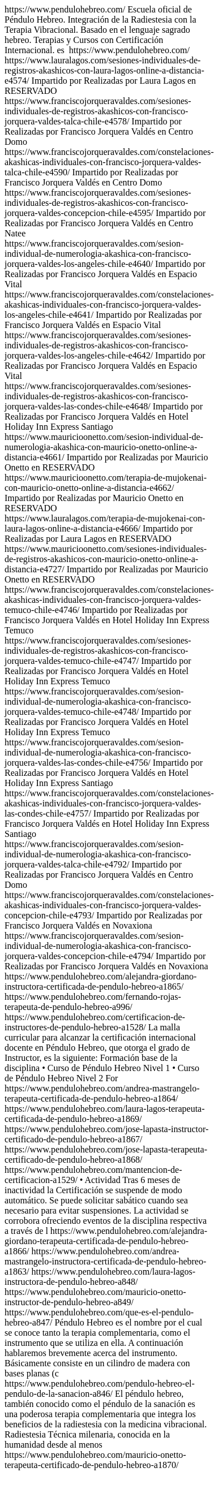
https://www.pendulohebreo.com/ (109, 488)
